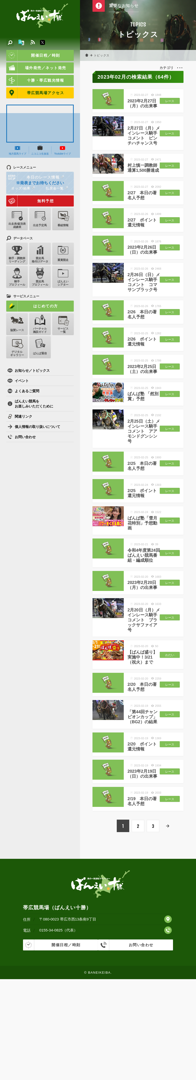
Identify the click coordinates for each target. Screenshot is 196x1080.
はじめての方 (32, 306)
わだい (168, 739)
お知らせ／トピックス (29, 370)
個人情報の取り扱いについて (34, 426)
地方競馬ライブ (17, 150)
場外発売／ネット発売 (36, 67)
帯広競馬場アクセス (35, 92)
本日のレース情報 (35, 177)
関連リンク (20, 416)
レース (168, 104)
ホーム (87, 55)
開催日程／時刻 (33, 55)
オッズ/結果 (22, 188)
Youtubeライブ (62, 150)
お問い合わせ (22, 436)
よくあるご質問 (23, 390)
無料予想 (30, 200)
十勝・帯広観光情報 (35, 80)
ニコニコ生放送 (40, 150)
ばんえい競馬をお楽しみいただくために (30, 403)
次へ (168, 927)
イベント (18, 380)
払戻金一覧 (57, 188)
